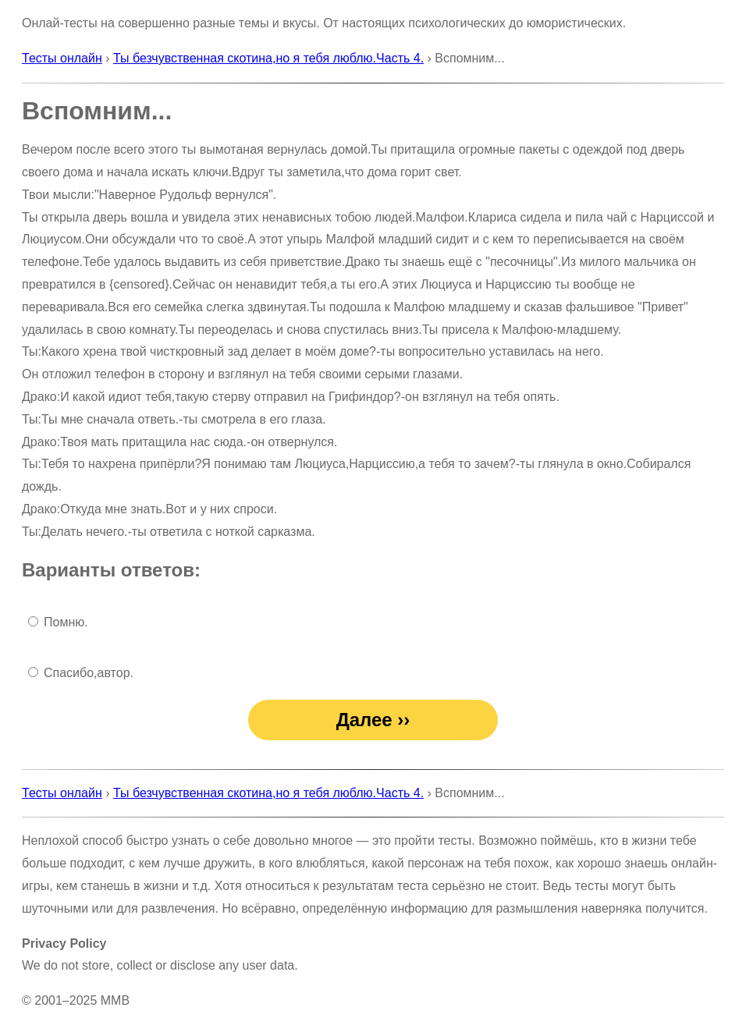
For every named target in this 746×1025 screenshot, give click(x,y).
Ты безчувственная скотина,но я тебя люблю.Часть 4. (268, 58)
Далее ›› (373, 719)
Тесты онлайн (62, 58)
